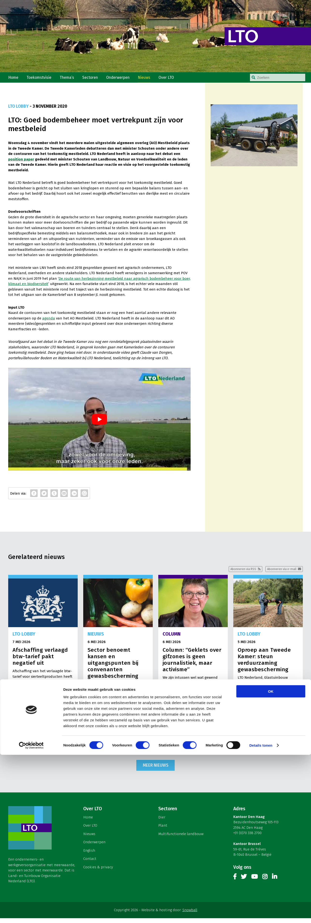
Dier (161, 822)
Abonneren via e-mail (279, 573)
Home (13, 79)
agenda (48, 321)
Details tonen (260, 913)
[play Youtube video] (99, 422)
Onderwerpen (122, 79)
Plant (162, 830)
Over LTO (173, 79)
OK (271, 859)
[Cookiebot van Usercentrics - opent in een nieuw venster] (31, 913)
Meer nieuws (155, 769)
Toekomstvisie (41, 79)
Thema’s (69, 79)
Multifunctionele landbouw (180, 838)
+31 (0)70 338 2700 (247, 837)
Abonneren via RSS (237, 573)
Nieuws (149, 79)
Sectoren (93, 79)
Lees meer (64, 746)
